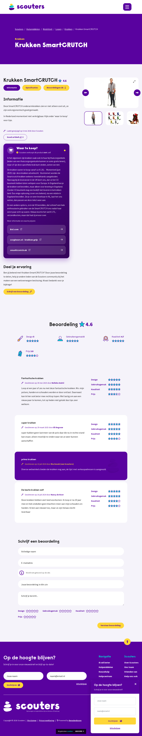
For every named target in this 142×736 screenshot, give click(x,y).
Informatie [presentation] (12, 87)
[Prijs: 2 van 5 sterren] (28, 617)
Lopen (58, 29)
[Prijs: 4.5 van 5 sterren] (34, 617)
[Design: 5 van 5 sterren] (37, 611)
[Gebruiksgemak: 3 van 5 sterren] (66, 611)
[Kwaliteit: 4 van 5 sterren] (95, 611)
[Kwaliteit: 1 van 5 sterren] (87, 611)
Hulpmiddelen (33, 29)
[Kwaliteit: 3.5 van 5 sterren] (94, 611)
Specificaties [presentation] (32, 87)
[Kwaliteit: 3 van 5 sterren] (92, 611)
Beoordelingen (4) (56, 87)
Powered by (69, 720)
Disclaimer (31, 720)
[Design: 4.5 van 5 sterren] (36, 611)
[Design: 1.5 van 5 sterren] (29, 611)
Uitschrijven (81, 684)
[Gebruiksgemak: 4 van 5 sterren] (68, 611)
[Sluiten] (135, 684)
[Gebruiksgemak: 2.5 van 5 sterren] (64, 611)
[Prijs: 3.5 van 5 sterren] (31, 617)
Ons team (129, 667)
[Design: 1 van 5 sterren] (27, 611)
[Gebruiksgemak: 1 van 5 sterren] (61, 611)
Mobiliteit (47, 29)
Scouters (19, 29)
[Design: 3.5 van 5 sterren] (34, 611)
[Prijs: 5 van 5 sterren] (35, 617)
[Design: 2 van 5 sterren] (30, 611)
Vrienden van (130, 671)
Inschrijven (13, 685)
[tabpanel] (36, 109)
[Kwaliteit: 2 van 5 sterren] (90, 611)
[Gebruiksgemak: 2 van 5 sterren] (63, 611)
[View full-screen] (134, 82)
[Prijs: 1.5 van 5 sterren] (26, 617)
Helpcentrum (105, 676)
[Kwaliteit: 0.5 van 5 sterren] (86, 611)
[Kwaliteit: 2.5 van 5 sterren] (91, 611)
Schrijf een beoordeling (19, 291)
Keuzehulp (104, 671)
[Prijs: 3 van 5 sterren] (30, 617)
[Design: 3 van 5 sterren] (32, 611)
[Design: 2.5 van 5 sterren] (31, 611)
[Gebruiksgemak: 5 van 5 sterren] (71, 611)
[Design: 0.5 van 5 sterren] (26, 611)
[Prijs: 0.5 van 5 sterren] (24, 617)
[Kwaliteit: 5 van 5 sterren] (97, 611)
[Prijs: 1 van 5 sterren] (25, 617)
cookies (70, 731)
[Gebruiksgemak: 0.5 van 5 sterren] (59, 611)
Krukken (68, 29)
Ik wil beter (104, 662)
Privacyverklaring (46, 720)
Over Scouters (131, 662)
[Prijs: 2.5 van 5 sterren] (29, 617)
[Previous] (85, 92)
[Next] (137, 92)
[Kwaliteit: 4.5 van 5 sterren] (96, 611)
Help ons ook (131, 676)
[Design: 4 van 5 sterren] (35, 611)
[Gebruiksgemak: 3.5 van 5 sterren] (67, 611)
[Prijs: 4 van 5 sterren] (33, 617)
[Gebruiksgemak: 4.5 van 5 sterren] (69, 611)
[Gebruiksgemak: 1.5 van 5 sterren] (62, 611)
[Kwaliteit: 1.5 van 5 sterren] (89, 611)
